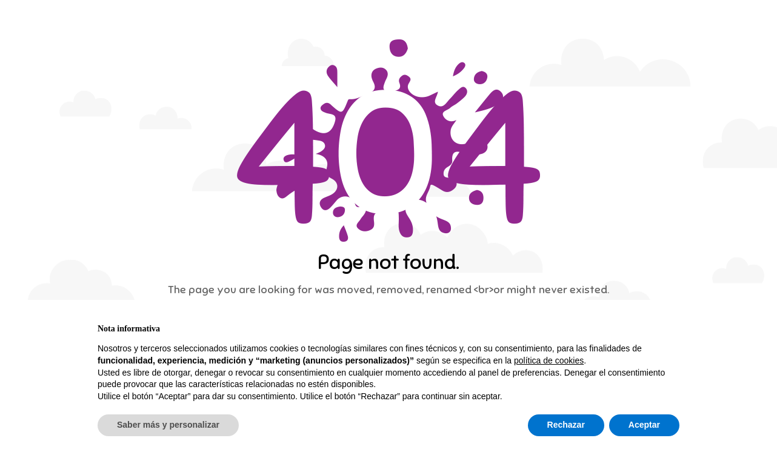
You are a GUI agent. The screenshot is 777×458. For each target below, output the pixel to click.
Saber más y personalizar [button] (168, 425)
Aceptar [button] (644, 425)
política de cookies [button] (549, 360)
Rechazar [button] (566, 425)
